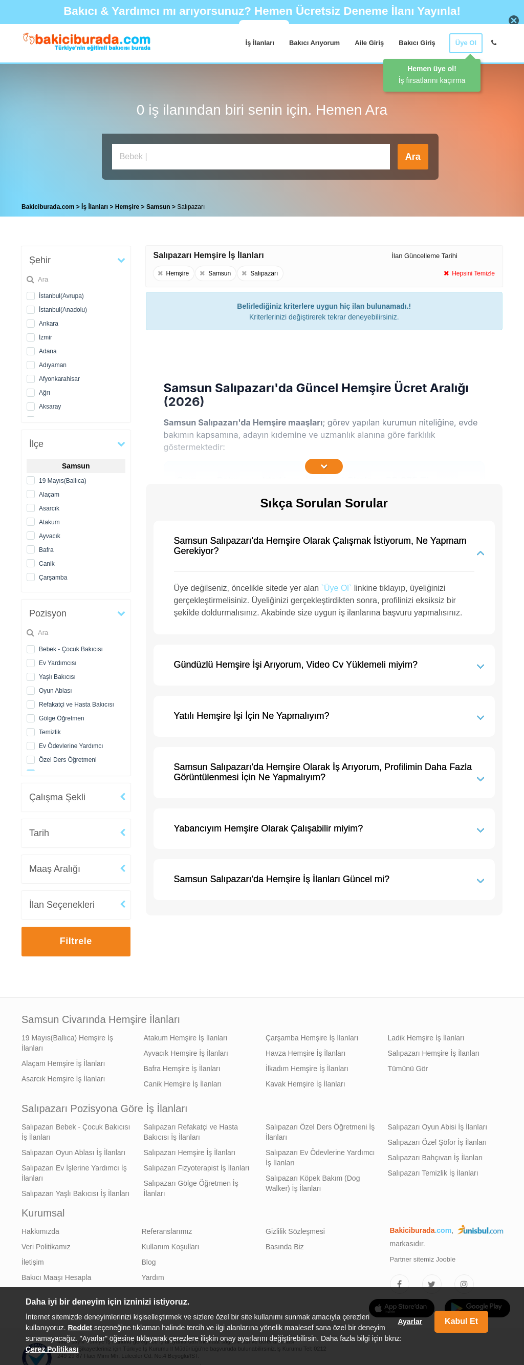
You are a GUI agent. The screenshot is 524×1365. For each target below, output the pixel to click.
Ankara (48, 321)
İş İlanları (260, 43)
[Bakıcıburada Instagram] (464, 1281)
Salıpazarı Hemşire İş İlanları (434, 1051)
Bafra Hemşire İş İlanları (182, 1066)
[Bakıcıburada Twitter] (432, 1281)
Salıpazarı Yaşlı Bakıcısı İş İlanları (75, 1191)
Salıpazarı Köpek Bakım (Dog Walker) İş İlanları (313, 1180)
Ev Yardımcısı (58, 660)
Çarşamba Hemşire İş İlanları (312, 1035)
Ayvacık (49, 533)
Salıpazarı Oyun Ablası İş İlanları (73, 1150)
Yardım (153, 1275)
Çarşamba (53, 575)
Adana (48, 348)
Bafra (46, 547)
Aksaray (50, 404)
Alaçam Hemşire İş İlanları (63, 1061)
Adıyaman (53, 362)
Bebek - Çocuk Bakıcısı (71, 646)
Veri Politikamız (46, 1244)
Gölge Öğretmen (61, 715)
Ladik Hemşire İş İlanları (426, 1035)
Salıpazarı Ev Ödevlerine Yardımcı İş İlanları (320, 1155)
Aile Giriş (369, 43)
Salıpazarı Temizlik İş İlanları (433, 1170)
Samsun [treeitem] (159, 204)
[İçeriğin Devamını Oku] (324, 464)
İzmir (45, 334)
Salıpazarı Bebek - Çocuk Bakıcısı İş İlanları (75, 1129)
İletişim (32, 1259)
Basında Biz (285, 1244)
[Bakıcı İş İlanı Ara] (251, 156)
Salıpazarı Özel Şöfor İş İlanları (437, 1140)
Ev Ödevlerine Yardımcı (71, 743)
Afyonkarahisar (59, 376)
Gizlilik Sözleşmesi (295, 1229)
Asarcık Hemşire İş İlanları (63, 1076)
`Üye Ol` (336, 585)
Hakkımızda (40, 1229)
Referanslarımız (167, 1229)
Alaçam (49, 492)
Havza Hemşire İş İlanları (305, 1051)
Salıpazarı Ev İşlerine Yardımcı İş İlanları (74, 1170)
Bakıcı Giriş (417, 43)
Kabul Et (461, 1321)
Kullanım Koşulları (171, 1244)
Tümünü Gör (408, 1066)
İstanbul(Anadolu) (63, 307)
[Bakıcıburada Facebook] (399, 1281)
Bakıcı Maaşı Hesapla (56, 1275)
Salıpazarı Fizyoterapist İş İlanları (197, 1165)
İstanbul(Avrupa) (61, 293)
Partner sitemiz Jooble (423, 1257)
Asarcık (49, 505)
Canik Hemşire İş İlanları (183, 1081)
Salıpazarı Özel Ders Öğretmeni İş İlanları (320, 1129)
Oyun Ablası (55, 688)
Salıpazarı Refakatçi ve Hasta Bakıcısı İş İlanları (191, 1129)
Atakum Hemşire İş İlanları (186, 1035)
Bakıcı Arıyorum (314, 43)
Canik (47, 561)
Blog (149, 1259)
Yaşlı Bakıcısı (57, 674)
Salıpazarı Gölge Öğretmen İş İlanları (191, 1186)
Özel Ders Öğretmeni (68, 757)
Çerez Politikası (52, 1349)
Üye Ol (465, 43)
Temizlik (50, 729)
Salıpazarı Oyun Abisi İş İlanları (438, 1124)
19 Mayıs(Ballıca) (62, 478)
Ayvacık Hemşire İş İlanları (186, 1051)
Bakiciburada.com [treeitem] (47, 204)
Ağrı (44, 390)
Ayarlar (410, 1321)
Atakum (49, 519)
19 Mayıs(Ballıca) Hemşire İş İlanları (67, 1040)
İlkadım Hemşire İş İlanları (307, 1066)
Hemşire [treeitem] (128, 204)
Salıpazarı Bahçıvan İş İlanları (435, 1155)
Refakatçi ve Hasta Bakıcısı (76, 702)
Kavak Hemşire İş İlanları (305, 1081)
